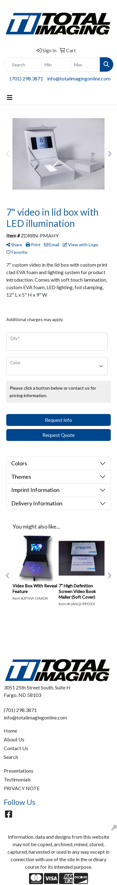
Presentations (18, 771)
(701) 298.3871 (26, 78)
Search (11, 757)
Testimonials (17, 779)
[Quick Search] (22, 64)
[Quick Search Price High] (85, 64)
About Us (14, 739)
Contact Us (16, 748)
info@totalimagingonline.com (78, 78)
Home (10, 731)
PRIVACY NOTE (22, 788)
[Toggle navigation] (9, 97)
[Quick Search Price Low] (56, 64)
